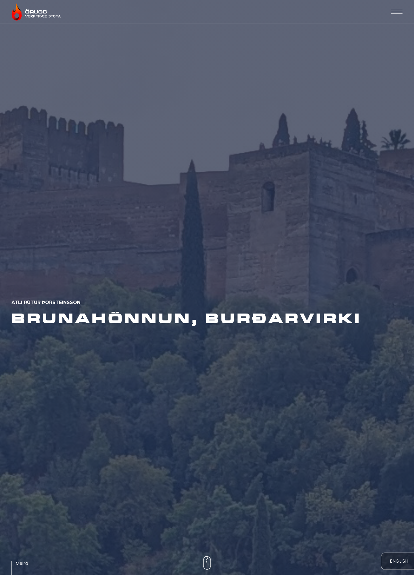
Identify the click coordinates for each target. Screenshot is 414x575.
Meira (22, 563)
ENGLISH (399, 561)
